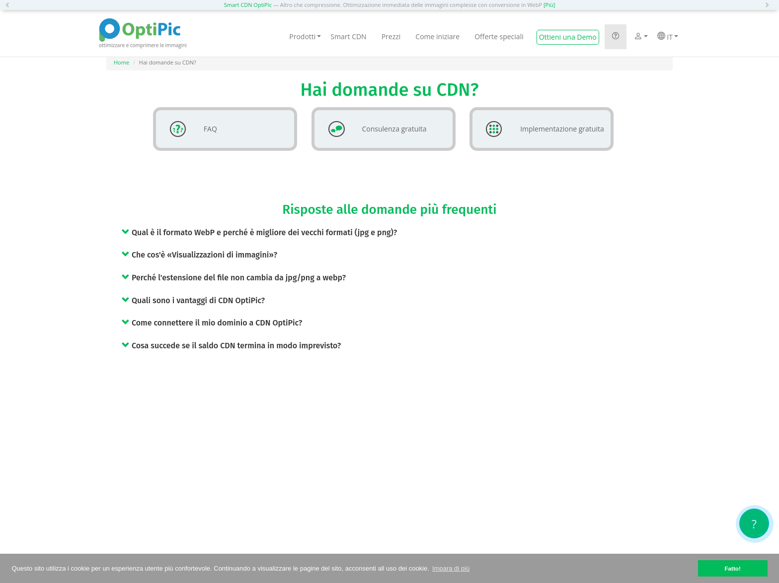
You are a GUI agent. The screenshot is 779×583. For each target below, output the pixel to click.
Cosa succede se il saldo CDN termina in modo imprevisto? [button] (231, 345)
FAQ (189, 129)
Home (121, 62)
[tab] (397, 232)
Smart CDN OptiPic (248, 4)
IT (667, 37)
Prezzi (391, 36)
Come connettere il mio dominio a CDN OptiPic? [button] (212, 322)
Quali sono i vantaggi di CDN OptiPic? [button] (193, 300)
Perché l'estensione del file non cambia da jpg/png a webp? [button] (234, 277)
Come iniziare (437, 36)
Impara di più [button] (450, 568)
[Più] (549, 4)
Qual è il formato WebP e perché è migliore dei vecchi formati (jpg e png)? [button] (259, 232)
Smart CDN (348, 36)
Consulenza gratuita (373, 129)
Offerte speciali (499, 36)
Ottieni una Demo (568, 37)
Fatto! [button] (732, 568)
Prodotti (305, 36)
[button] (10, 5)
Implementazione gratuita (541, 129)
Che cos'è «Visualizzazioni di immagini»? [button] (199, 254)
